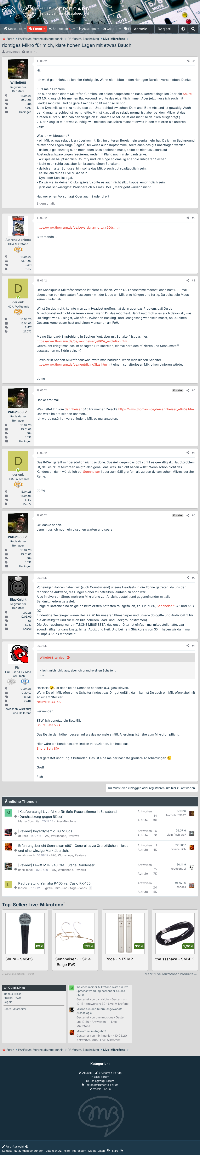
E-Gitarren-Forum (108, 1072)
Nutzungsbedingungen (29, 1150)
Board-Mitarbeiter (15, 1009)
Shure (187, 94)
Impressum (79, 1150)
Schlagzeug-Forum (100, 1080)
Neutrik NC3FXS (49, 702)
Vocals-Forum (100, 1089)
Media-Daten (96, 1150)
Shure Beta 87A (48, 748)
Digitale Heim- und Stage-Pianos (64, 888)
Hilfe (67, 1150)
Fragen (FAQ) (12, 997)
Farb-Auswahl (13, 1146)
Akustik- (86, 1072)
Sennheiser (73, 409)
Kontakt (7, 1150)
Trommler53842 (176, 815)
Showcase (62, 29)
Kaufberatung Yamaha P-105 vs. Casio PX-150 (54, 883)
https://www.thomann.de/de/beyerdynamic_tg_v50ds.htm (78, 227)
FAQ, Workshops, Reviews (61, 835)
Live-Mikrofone (66, 821)
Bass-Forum (100, 1076)
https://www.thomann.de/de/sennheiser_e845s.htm (156, 409)
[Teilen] (188, 61)
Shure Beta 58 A (49, 725)
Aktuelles (89, 29)
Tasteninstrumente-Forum (100, 1084)
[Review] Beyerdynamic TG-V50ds (45, 831)
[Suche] (193, 29)
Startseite (15, 29)
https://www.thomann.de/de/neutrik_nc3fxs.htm (72, 364)
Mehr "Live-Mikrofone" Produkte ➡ (171, 974)
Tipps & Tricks (12, 993)
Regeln (8, 1002)
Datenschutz (54, 1150)
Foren (37, 29)
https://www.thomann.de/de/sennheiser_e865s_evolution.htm (82, 341)
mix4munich (26, 855)
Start (115, 1150)
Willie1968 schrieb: (52, 657)
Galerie (112, 29)
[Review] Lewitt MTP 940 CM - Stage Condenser (56, 865)
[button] (25, 29)
